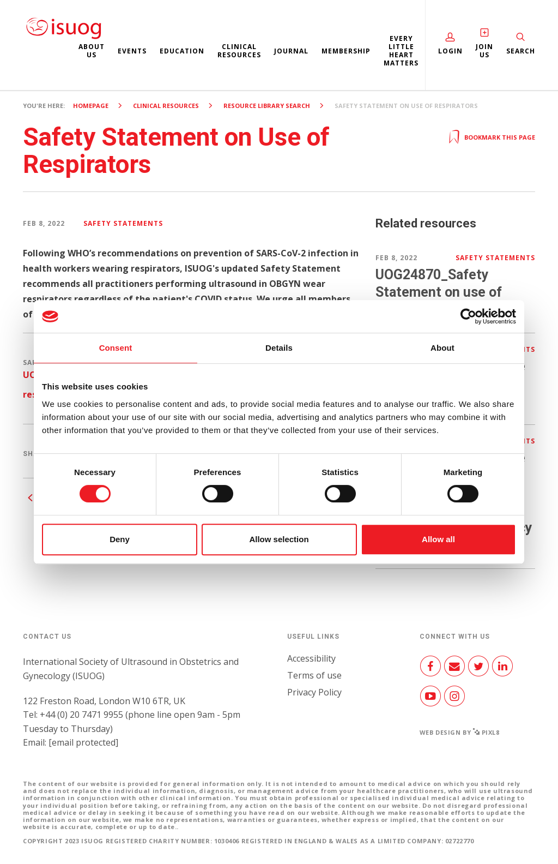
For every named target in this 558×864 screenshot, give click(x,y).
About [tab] (442, 347)
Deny (120, 539)
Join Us (484, 51)
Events (132, 51)
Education (182, 51)
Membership (346, 51)
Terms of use (314, 675)
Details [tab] (279, 347)
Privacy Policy (314, 692)
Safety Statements (123, 223)
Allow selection (278, 539)
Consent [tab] (115, 347)
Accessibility (311, 658)
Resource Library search (266, 105)
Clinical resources (239, 51)
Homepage (90, 105)
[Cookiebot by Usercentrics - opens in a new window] (468, 316)
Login (450, 51)
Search (520, 51)
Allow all (438, 539)
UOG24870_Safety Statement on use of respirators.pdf (438, 292)
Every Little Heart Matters (401, 50)
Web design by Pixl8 (460, 732)
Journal (291, 51)
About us (91, 51)
